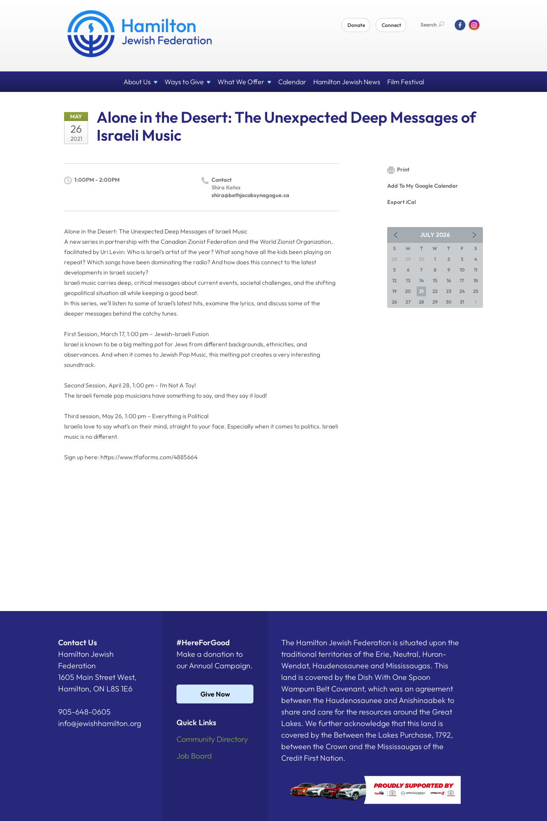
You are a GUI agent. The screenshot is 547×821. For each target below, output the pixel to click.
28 (421, 302)
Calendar (292, 81)
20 (408, 291)
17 (462, 281)
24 (462, 291)
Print (398, 170)
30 (448, 302)
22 (435, 291)
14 (421, 281)
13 (408, 281)
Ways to (188, 81)
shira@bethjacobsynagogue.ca (250, 195)
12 (394, 281)
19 (394, 291)
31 (462, 302)
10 (462, 270)
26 (394, 302)
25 (475, 291)
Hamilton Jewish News (346, 81)
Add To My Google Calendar (422, 185)
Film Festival (405, 81)
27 (408, 302)
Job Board (194, 756)
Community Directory (212, 739)
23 (448, 291)
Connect (391, 25)
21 (421, 291)
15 (435, 281)
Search (432, 24)
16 (449, 281)
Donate (356, 25)
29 (435, 302)
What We (244, 81)
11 (475, 270)
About (141, 81)
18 (475, 281)
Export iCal (401, 201)
